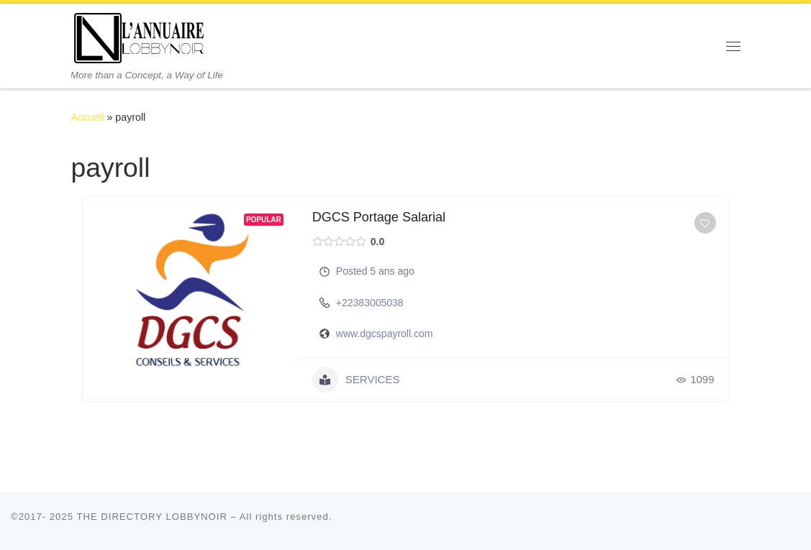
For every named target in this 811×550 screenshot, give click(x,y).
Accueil (87, 117)
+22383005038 (370, 302)
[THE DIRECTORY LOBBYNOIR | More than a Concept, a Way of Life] (139, 36)
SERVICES (356, 380)
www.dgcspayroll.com (384, 333)
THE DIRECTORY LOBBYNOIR (151, 516)
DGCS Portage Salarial (378, 217)
